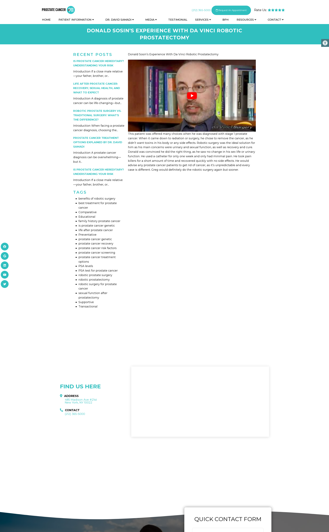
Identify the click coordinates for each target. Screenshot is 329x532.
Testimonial (177, 20)
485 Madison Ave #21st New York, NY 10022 (81, 401)
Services (202, 20)
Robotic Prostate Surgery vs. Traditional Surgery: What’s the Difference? (97, 115)
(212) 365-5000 (197, 10)
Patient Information (75, 20)
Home (46, 20)
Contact (274, 20)
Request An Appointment (229, 10)
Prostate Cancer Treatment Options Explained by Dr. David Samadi (97, 142)
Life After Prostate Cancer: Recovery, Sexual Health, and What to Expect (96, 88)
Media (149, 20)
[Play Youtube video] (192, 96)
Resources (245, 20)
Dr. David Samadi (118, 20)
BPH (225, 20)
